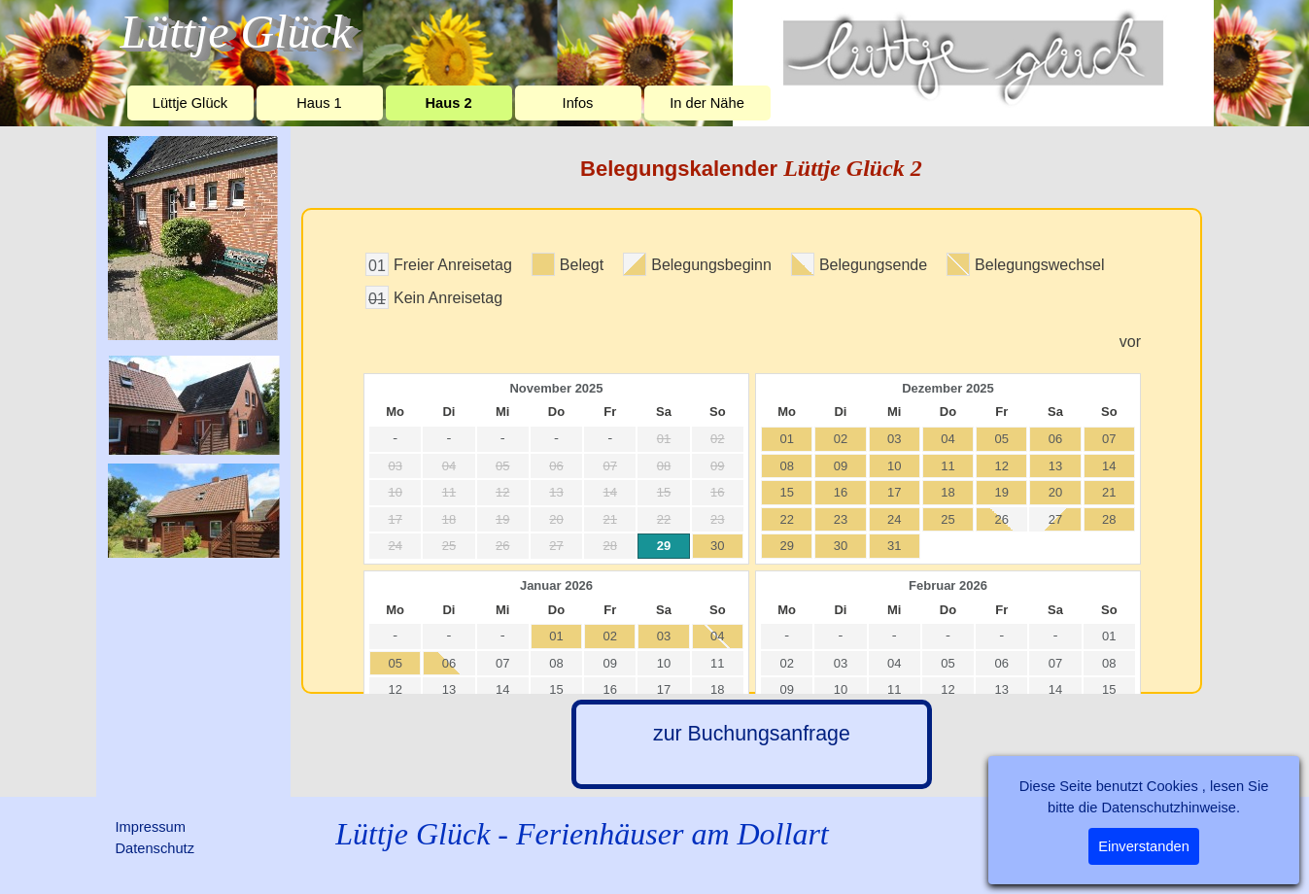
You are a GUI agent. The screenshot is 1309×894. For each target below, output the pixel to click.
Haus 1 (318, 103)
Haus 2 (448, 103)
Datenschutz (155, 848)
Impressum (151, 827)
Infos (578, 103)
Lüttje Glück (190, 103)
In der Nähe (707, 103)
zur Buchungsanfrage (751, 733)
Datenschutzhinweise (1168, 807)
